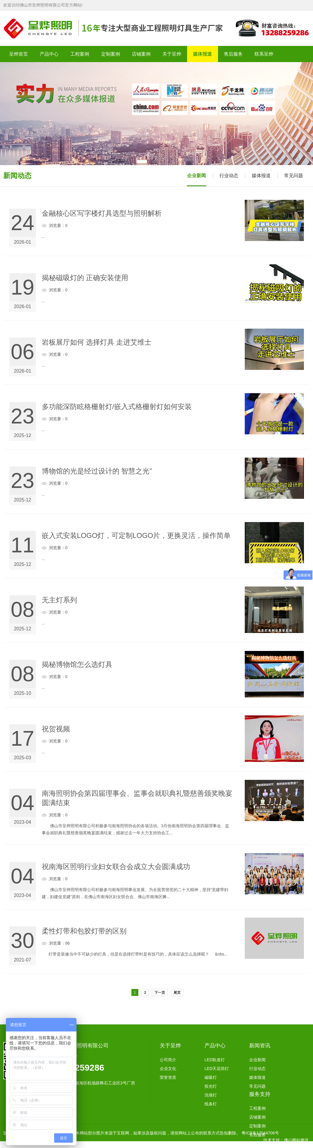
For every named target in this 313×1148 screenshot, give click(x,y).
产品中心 (215, 1046)
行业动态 (228, 175)
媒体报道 (261, 175)
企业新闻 (196, 175)
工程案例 (257, 1108)
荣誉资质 (168, 1077)
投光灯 (210, 1086)
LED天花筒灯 (216, 1068)
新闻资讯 (259, 1046)
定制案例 (257, 1126)
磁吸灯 (210, 1077)
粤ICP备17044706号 (260, 1133)
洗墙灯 (210, 1095)
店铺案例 (257, 1117)
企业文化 (168, 1068)
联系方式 (257, 1143)
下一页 (159, 993)
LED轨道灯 (214, 1059)
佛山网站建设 (296, 1140)
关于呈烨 (170, 1046)
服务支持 (259, 1094)
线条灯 (210, 1104)
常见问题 (293, 175)
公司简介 (168, 1059)
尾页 (177, 993)
